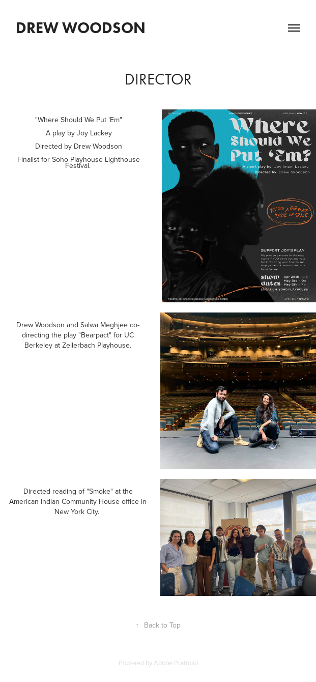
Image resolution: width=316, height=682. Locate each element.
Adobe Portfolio (176, 662)
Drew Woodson (82, 27)
